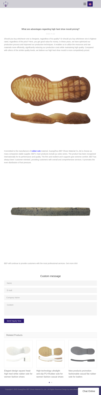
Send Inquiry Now (14, 321)
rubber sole (36, 151)
